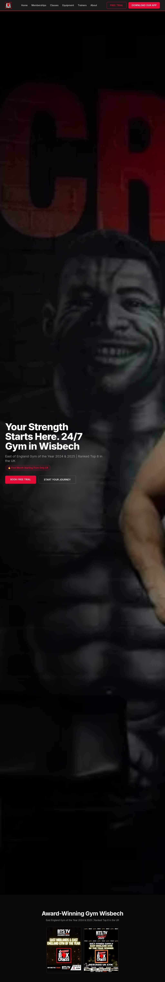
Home (24, 5)
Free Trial (116, 5)
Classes (54, 5)
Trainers (82, 5)
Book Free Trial (20, 479)
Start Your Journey (57, 479)
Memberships (38, 5)
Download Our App (144, 5)
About (94, 5)
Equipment (68, 5)
